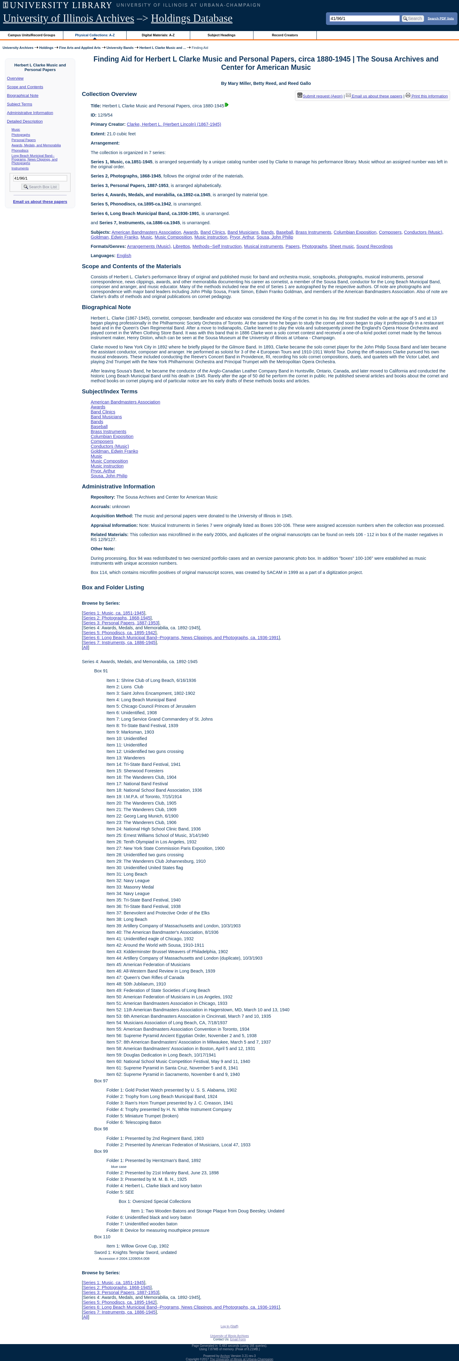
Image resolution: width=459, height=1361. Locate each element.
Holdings (46, 48)
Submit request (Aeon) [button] (320, 96)
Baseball (284, 232)
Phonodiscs (20, 150)
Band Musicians (243, 232)
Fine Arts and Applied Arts (80, 48)
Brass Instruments (313, 232)
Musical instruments (263, 246)
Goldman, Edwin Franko (114, 237)
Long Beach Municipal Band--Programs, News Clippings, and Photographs (34, 159)
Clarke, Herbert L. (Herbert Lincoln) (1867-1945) (174, 124)
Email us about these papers (40, 201)
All (85, 647)
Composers (390, 232)
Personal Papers (24, 140)
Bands (267, 232)
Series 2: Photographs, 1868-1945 (116, 617)
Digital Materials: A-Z (158, 35)
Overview (15, 78)
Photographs (21, 135)
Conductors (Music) (423, 232)
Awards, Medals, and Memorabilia (36, 145)
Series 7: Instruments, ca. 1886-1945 (119, 642)
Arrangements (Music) (149, 246)
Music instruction (210, 237)
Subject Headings (222, 35)
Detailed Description (25, 121)
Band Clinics (212, 232)
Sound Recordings (374, 246)
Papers (292, 246)
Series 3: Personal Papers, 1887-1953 (120, 622)
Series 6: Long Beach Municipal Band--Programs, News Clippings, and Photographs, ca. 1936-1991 (181, 637)
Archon (225, 1356)
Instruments (20, 168)
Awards (190, 232)
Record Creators (285, 35)
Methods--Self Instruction (216, 246)
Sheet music (342, 246)
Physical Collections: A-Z (95, 35)
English (124, 255)
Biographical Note (23, 95)
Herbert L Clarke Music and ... (162, 48)
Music (16, 129)
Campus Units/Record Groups (31, 35)
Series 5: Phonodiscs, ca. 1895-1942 (119, 632)
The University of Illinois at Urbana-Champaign (241, 1359)
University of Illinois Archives (68, 18)
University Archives (17, 48)
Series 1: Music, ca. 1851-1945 (113, 613)
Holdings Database (192, 18)
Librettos (181, 246)
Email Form (238, 1339)
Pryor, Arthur (242, 237)
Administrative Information (30, 112)
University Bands (120, 48)
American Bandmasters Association (146, 232)
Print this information (427, 96)
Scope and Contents (25, 87)
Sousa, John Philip (275, 237)
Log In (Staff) (229, 1326)
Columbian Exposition (355, 232)
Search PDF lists (441, 18)
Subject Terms (19, 104)
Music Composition (173, 237)
